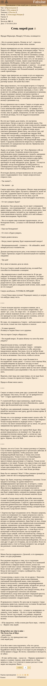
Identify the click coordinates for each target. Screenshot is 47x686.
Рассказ (13, 12)
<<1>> (20, 667)
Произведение (11, 8)
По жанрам (12, 10)
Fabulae (39, 2)
